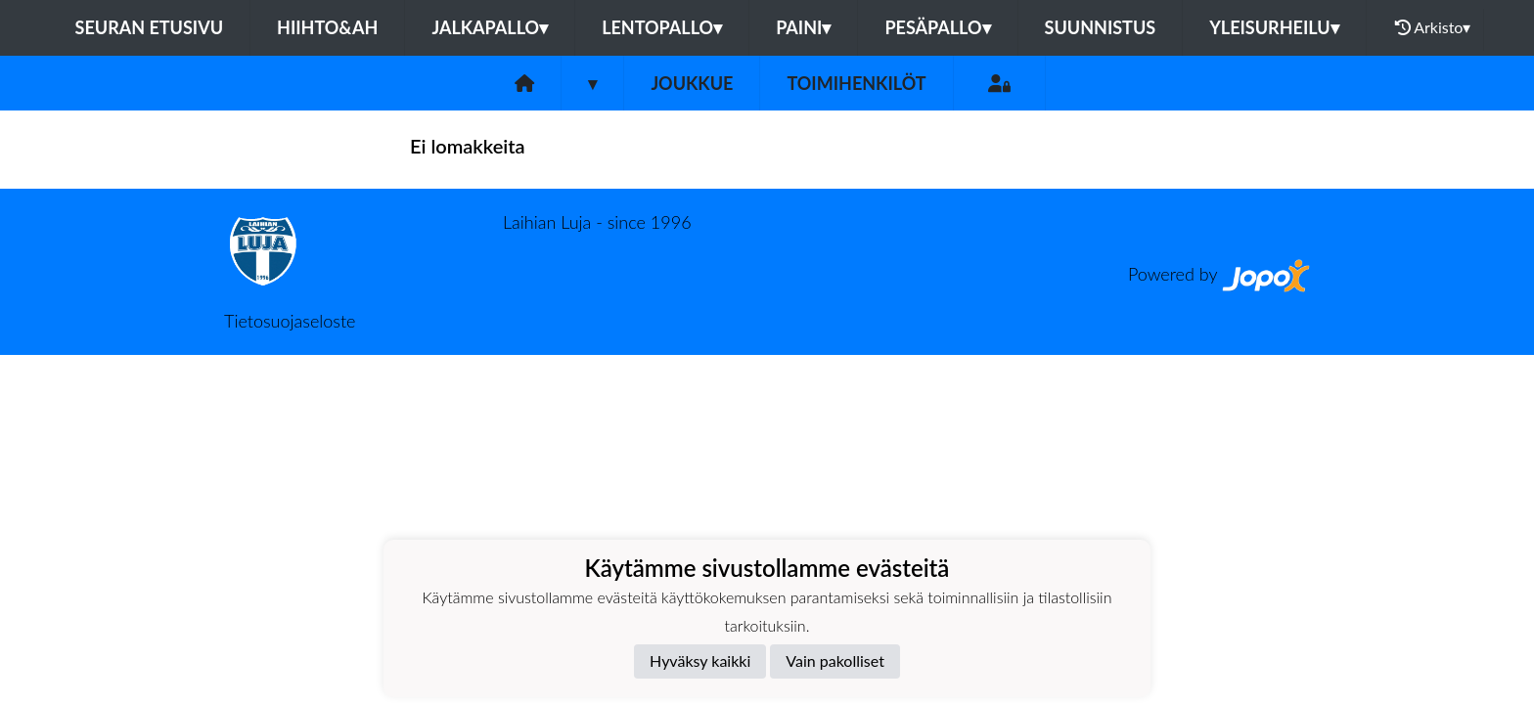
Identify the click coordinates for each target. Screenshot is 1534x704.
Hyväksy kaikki (700, 660)
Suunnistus (1100, 27)
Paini (803, 27)
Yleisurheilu (1273, 27)
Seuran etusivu (149, 27)
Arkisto (1433, 27)
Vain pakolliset (835, 660)
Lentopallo (662, 27)
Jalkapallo (489, 27)
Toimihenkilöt (856, 83)
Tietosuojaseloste (289, 320)
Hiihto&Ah (327, 27)
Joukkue (692, 83)
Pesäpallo (937, 27)
